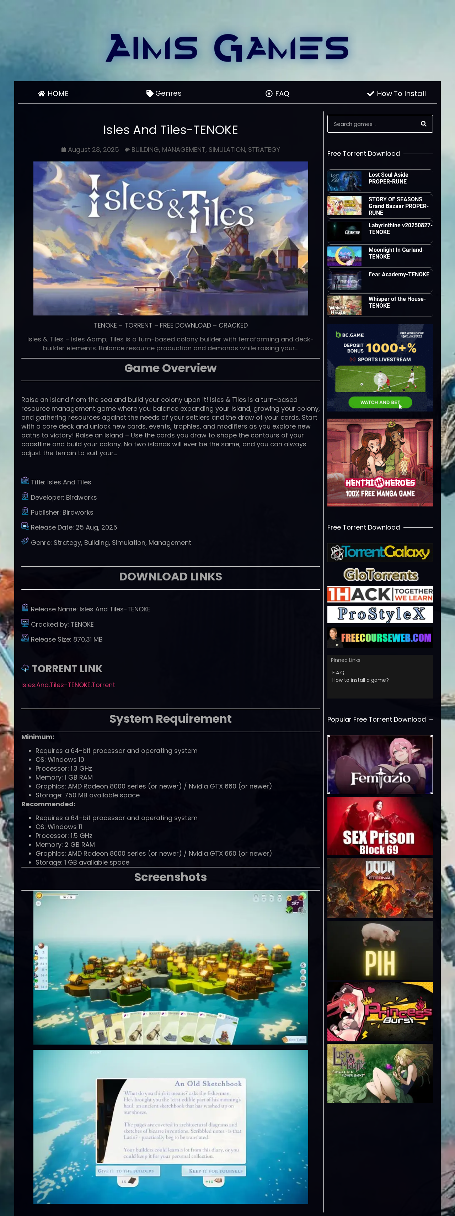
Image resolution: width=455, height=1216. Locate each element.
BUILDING (145, 149)
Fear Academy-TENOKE (399, 274)
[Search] (424, 123)
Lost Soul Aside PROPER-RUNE (388, 178)
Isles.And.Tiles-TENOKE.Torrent (68, 684)
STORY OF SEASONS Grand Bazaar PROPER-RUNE (399, 206)
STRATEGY (264, 149)
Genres (170, 93)
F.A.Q (338, 672)
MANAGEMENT (183, 149)
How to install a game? (360, 680)
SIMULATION (227, 149)
